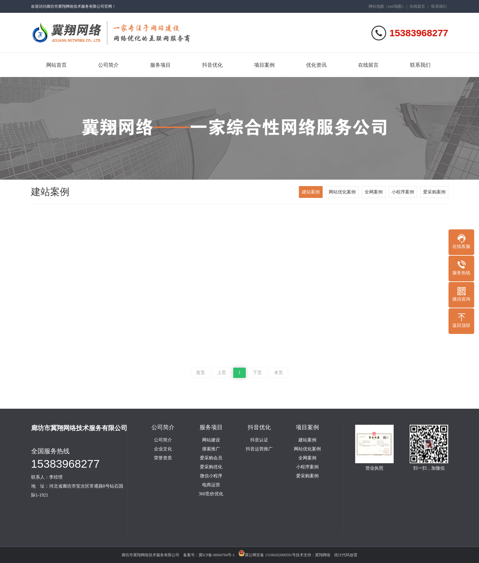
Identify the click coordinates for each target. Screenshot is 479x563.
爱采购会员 (211, 458)
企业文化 (163, 449)
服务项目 (160, 65)
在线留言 (417, 6)
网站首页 (56, 65)
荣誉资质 (163, 458)
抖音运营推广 (259, 449)
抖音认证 (259, 440)
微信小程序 (211, 476)
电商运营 (211, 485)
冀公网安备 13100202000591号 (267, 555)
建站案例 (311, 192)
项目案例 (264, 65)
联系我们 (439, 6)
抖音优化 (212, 65)
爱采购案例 (434, 192)
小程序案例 (403, 192)
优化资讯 (316, 65)
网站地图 (376, 6)
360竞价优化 (211, 494)
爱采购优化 (211, 467)
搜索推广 (211, 449)
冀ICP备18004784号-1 (217, 555)
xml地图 (395, 6)
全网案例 (374, 192)
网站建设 (211, 440)
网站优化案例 (342, 192)
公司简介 (108, 65)
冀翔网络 (322, 555)
